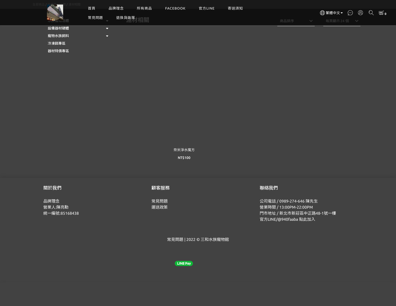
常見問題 (95, 18)
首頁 (91, 8)
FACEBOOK (175, 8)
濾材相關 (74, 29)
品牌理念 (116, 8)
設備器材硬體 (56, 29)
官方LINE (207, 8)
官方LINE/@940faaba (279, 244)
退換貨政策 (125, 18)
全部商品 (39, 29)
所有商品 (144, 8)
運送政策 (160, 232)
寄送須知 (235, 8)
